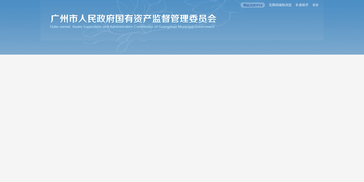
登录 (315, 5)
